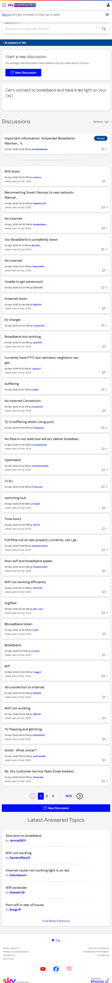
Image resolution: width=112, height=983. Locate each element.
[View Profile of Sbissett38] (17, 892)
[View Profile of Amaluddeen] (40, 224)
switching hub (15, 498)
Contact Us (103, 955)
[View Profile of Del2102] (37, 693)
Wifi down (12, 171)
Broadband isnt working (23, 337)
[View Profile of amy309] (37, 342)
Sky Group (8, 958)
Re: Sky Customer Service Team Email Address (39, 771)
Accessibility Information (96, 951)
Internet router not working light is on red (37, 870)
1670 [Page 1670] (68, 796)
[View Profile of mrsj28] (36, 503)
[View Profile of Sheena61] (38, 777)
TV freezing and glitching (23, 729)
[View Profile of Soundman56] (39, 445)
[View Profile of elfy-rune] (38, 609)
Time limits (13, 519)
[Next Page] (79, 796)
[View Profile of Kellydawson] (18, 875)
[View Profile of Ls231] (35, 630)
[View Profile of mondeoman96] (40, 466)
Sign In (107, 6)
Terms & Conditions (98, 948)
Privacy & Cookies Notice (16, 951)
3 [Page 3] (53, 796)
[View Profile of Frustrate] (37, 487)
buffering (12, 384)
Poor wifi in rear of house (25, 905)
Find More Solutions (56, 921)
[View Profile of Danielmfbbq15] (20, 857)
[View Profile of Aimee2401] (38, 266)
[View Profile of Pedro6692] (39, 735)
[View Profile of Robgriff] (15, 909)
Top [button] (57, 940)
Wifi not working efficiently (25, 582)
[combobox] (50, 28)
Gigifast (11, 603)
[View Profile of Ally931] (37, 714)
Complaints (9, 955)
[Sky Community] (22, 5)
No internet (13, 218)
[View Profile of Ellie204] (37, 304)
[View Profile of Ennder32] (37, 406)
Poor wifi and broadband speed (28, 561)
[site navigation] (4, 5)
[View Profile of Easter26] (38, 287)
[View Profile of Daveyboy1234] (40, 546)
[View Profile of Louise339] (39, 325)
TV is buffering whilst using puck (29, 422)
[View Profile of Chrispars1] (38, 427)
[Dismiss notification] (107, 15)
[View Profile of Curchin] (35, 651)
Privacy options (11, 948)
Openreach (13, 460)
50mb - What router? (21, 750)
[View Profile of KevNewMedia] (39, 149)
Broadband (13, 645)
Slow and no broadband (23, 836)
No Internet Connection (23, 401)
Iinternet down (16, 299)
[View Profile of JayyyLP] (36, 368)
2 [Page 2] (47, 796)
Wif (7, 666)
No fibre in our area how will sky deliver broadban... (43, 439)
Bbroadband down (18, 624)
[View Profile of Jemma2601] (18, 840)
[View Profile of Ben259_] (36, 245)
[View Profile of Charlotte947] (40, 567)
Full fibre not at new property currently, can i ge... (42, 540)
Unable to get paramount (24, 282)
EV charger (13, 320)
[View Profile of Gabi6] (35, 389)
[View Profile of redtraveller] (39, 756)
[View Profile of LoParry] (37, 177)
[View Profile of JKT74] (36, 524)
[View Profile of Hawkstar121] (39, 203)
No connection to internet (25, 687)
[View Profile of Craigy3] (37, 672)
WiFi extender (16, 888)
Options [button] (98, 121)
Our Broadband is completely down (31, 239)
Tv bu (9, 481)
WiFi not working (17, 708)
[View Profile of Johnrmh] (37, 588)
